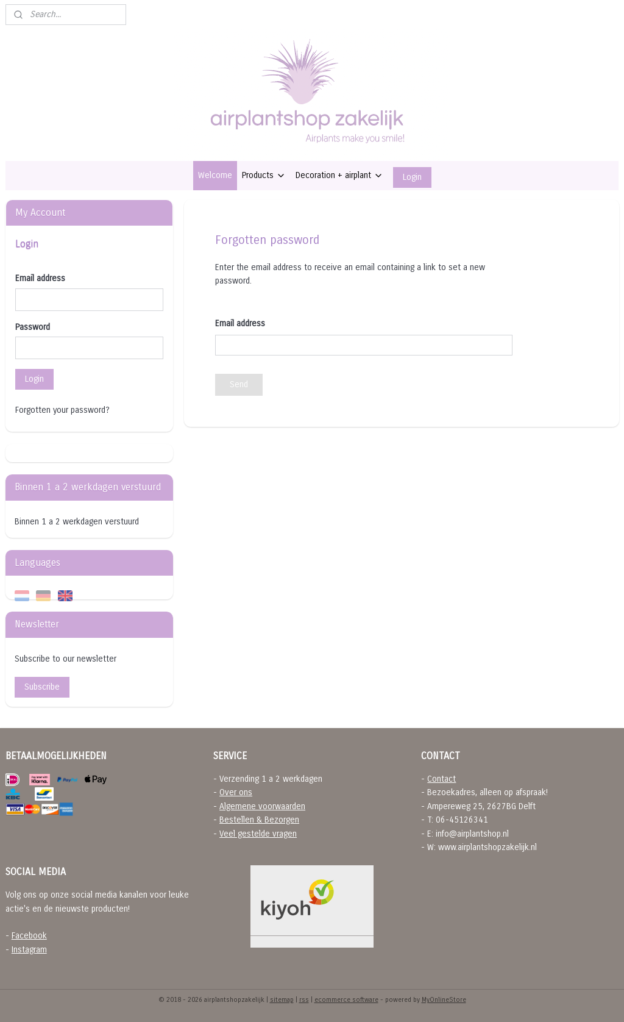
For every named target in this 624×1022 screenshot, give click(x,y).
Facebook (29, 936)
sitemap (282, 1000)
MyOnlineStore (444, 1000)
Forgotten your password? (62, 410)
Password (32, 327)
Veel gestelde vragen (258, 834)
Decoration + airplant (339, 175)
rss (304, 1000)
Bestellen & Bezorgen (259, 820)
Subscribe (42, 687)
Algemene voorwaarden (262, 806)
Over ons (235, 792)
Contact (441, 779)
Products (264, 175)
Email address (40, 278)
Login (412, 177)
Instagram (29, 950)
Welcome (215, 175)
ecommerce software (346, 1000)
